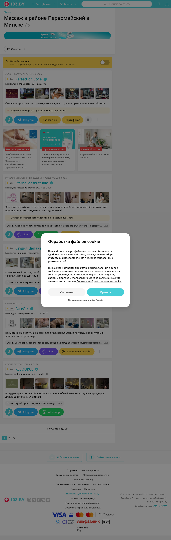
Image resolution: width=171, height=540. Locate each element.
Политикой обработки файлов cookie (99, 281)
